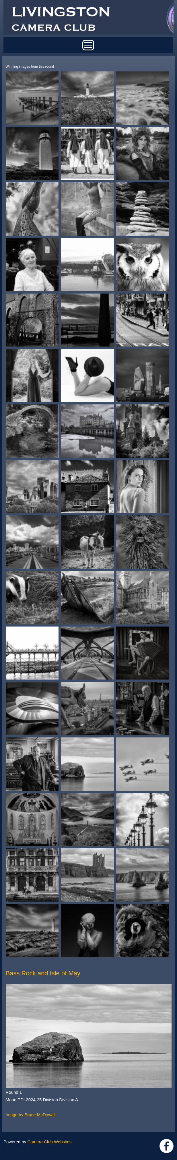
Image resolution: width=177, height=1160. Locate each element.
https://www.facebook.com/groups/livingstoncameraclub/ (167, 1146)
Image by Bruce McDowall (31, 1114)
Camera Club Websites (49, 1141)
